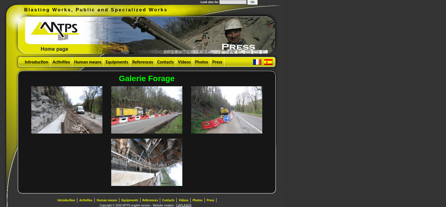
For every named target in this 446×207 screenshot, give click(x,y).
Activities (61, 62)
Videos (184, 62)
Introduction (36, 62)
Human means (88, 62)
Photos (201, 62)
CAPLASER (183, 205)
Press (217, 62)
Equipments (117, 62)
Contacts (165, 62)
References (142, 62)
